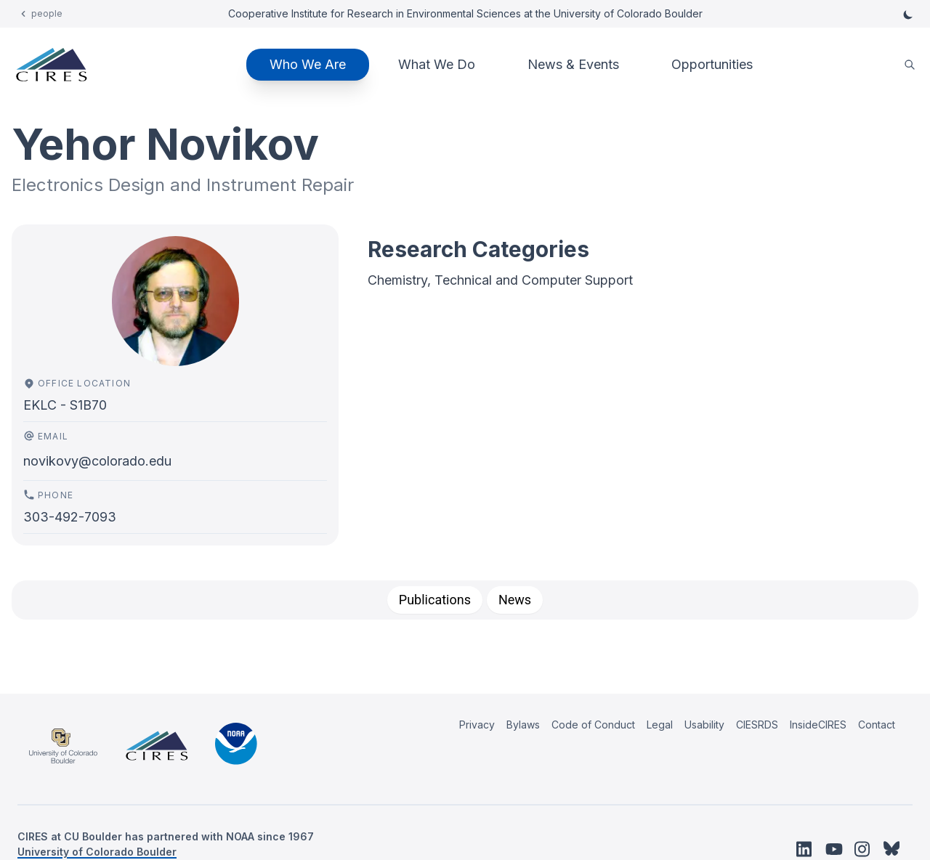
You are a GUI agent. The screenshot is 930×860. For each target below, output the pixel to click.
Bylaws (523, 724)
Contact (876, 724)
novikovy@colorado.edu (97, 460)
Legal (660, 724)
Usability (704, 724)
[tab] (434, 600)
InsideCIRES (818, 724)
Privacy (477, 724)
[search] (909, 65)
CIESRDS (757, 724)
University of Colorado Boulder (97, 851)
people (46, 13)
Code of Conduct (593, 724)
